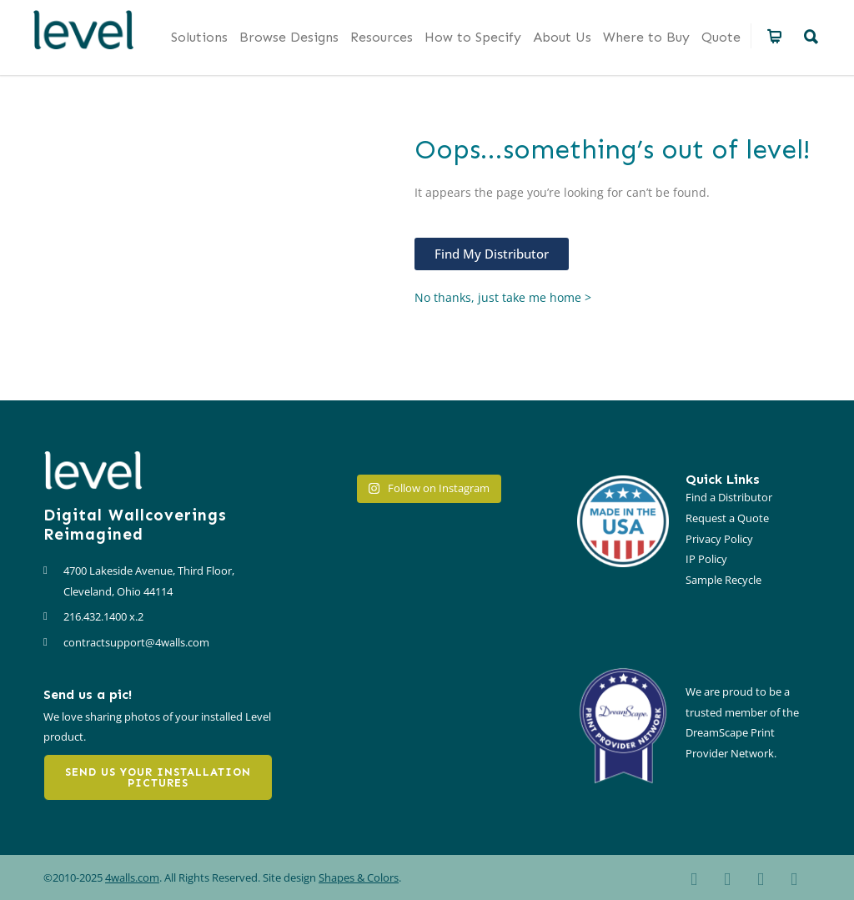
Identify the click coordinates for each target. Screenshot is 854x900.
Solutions (199, 37)
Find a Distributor (729, 497)
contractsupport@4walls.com (136, 642)
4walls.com (132, 877)
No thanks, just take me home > (502, 297)
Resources (381, 37)
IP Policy (706, 558)
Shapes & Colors (359, 877)
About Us (562, 37)
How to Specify (472, 37)
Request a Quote (727, 517)
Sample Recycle (723, 579)
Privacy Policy (719, 538)
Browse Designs (289, 37)
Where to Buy (646, 37)
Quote (721, 37)
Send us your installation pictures (158, 777)
